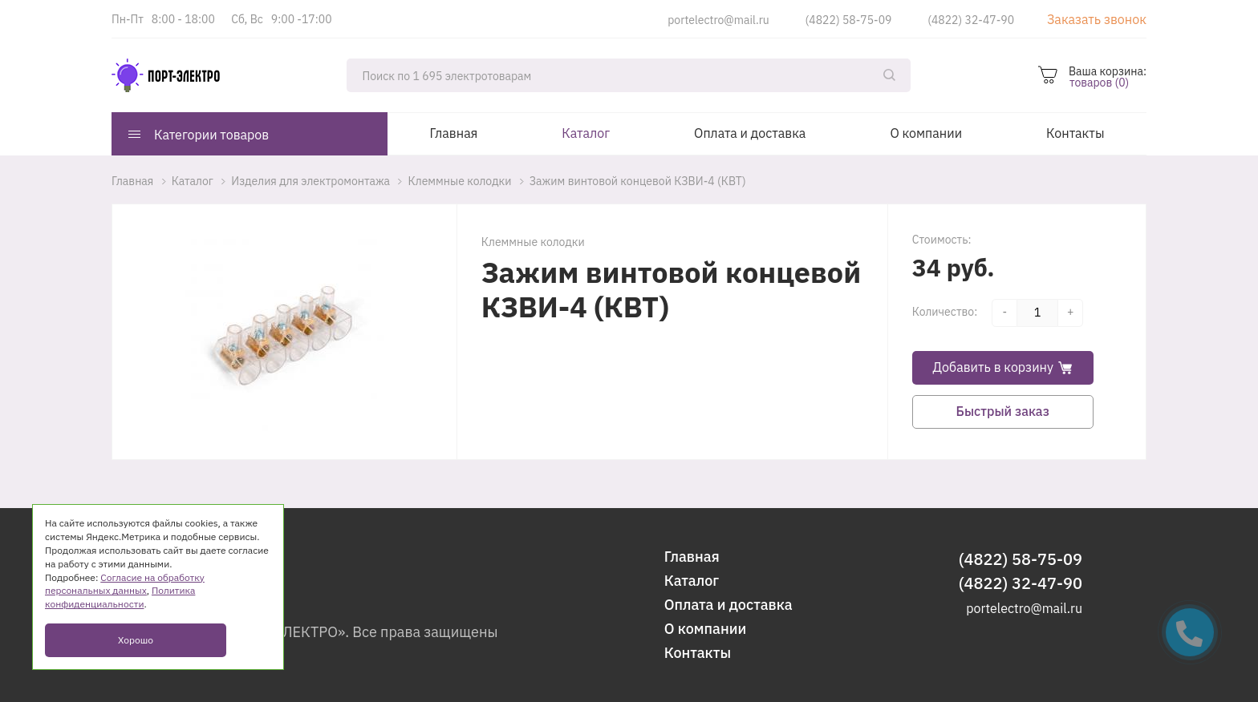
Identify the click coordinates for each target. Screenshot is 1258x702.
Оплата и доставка (750, 133)
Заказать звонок (1096, 19)
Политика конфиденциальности (120, 597)
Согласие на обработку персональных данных (125, 584)
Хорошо (135, 640)
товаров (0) (1099, 82)
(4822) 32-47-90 (970, 20)
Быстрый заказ (1002, 411)
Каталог (586, 133)
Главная (454, 133)
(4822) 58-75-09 (849, 20)
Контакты (1075, 133)
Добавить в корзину (1003, 367)
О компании (926, 133)
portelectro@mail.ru (718, 20)
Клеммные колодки (533, 242)
